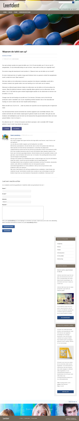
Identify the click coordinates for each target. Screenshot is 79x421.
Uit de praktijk (60, 255)
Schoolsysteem (6, 55)
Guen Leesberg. (15, 135)
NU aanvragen (65, 317)
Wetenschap (60, 259)
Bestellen (65, 391)
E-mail (4, 193)
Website (4, 199)
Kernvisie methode (24, 12)
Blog (10, 12)
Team (15, 12)
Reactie (4, 204)
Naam (4, 188)
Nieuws (59, 246)
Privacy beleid (34, 418)
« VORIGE (6, 128)
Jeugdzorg (59, 243)
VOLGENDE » (16, 128)
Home (5, 12)
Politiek (59, 249)
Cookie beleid (27, 418)
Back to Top (72, 401)
